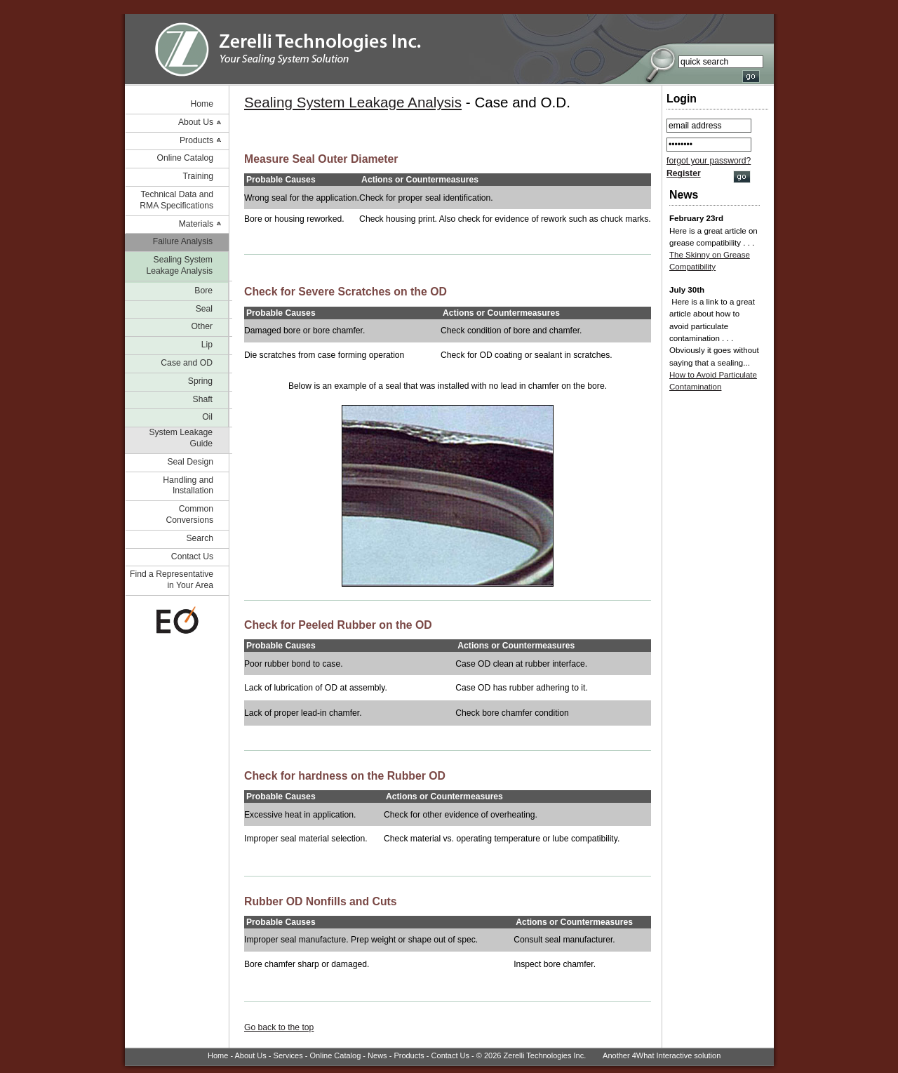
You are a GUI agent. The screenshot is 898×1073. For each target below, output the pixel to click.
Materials (196, 224)
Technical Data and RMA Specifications (176, 200)
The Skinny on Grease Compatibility (709, 261)
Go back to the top (279, 1027)
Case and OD (187, 363)
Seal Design (190, 462)
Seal (204, 309)
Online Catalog (185, 158)
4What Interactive (662, 1055)
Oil (207, 417)
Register (683, 173)
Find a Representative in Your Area (171, 579)
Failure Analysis (183, 241)
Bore (203, 290)
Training (198, 176)
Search (199, 538)
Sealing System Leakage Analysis (179, 265)
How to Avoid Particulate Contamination (713, 381)
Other (202, 326)
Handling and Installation (188, 485)
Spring (200, 381)
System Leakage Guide (181, 437)
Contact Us (192, 556)
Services (288, 1055)
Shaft (203, 399)
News (377, 1055)
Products (196, 140)
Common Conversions (189, 514)
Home (202, 104)
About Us (195, 122)
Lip (207, 344)
